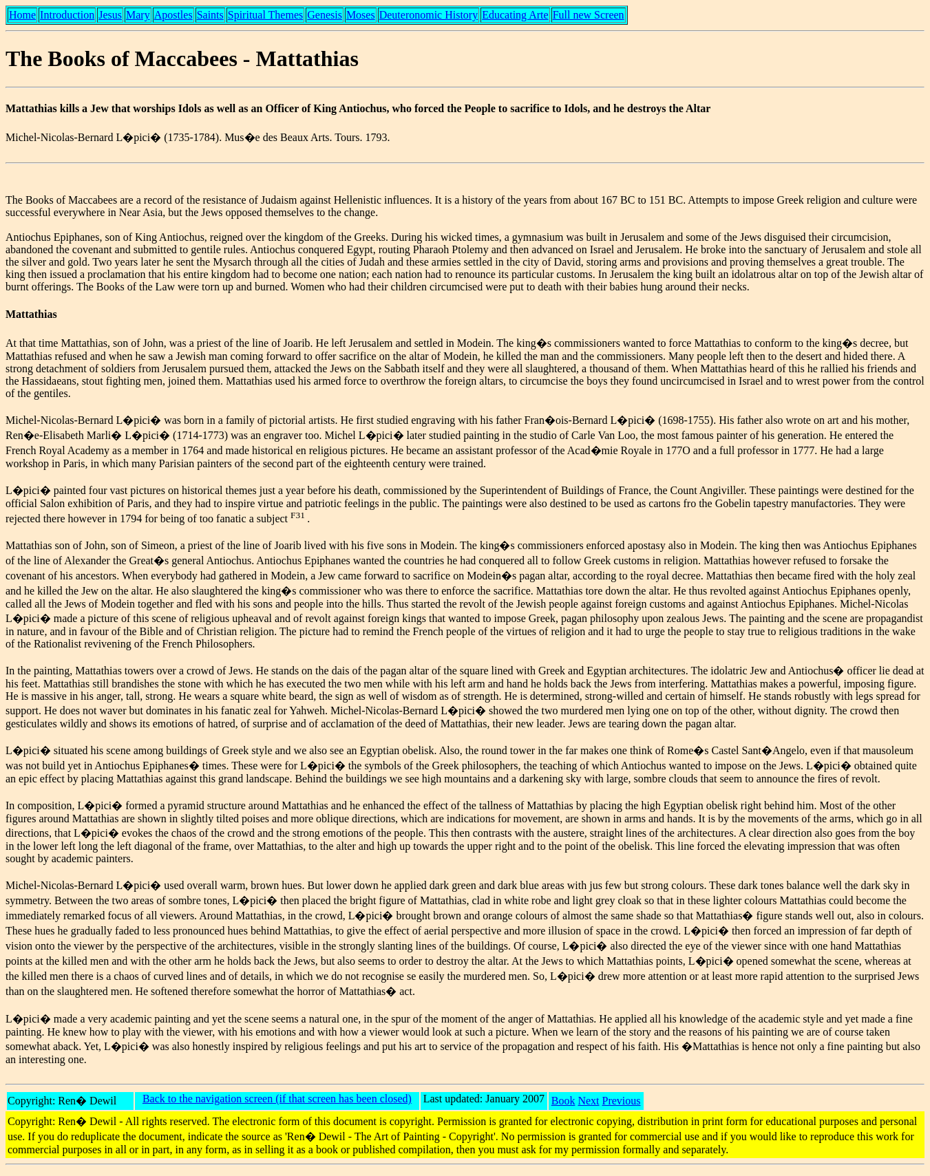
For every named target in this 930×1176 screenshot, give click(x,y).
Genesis (324, 15)
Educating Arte (515, 15)
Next (588, 1100)
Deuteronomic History (428, 15)
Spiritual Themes (265, 15)
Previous (621, 1100)
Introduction (67, 15)
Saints (210, 15)
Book (563, 1100)
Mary (138, 15)
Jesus (110, 15)
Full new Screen (588, 15)
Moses (360, 15)
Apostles (173, 15)
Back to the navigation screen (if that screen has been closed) (277, 1098)
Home (22, 15)
